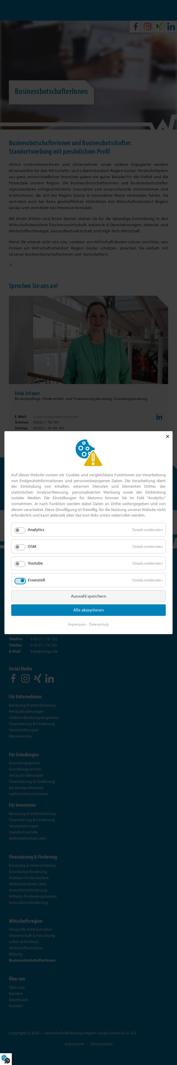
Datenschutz (99, 623)
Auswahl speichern (88, 595)
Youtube (35, 563)
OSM (32, 546)
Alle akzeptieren (88, 610)
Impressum (77, 623)
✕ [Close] (167, 436)
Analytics (36, 529)
